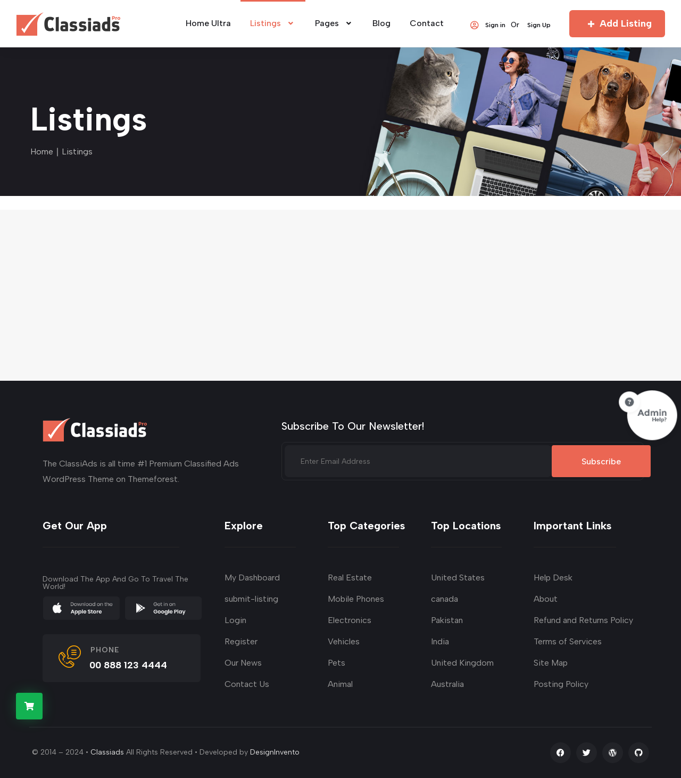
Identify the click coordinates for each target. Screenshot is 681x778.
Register (241, 641)
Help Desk (553, 577)
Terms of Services (568, 641)
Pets (336, 663)
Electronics (349, 620)
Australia (447, 684)
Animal (340, 684)
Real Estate (350, 577)
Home (41, 151)
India (440, 641)
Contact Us (247, 684)
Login (235, 620)
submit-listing (251, 599)
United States (458, 577)
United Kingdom (462, 663)
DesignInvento (275, 752)
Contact (427, 23)
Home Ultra (208, 23)
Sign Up (539, 24)
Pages (334, 23)
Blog (381, 23)
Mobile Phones (356, 599)
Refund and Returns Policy (583, 620)
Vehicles (344, 641)
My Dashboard (252, 577)
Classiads (107, 752)
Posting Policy (561, 684)
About (546, 599)
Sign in (487, 24)
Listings (273, 23)
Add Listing (617, 23)
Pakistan (447, 620)
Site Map (551, 663)
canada (444, 599)
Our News (243, 663)
